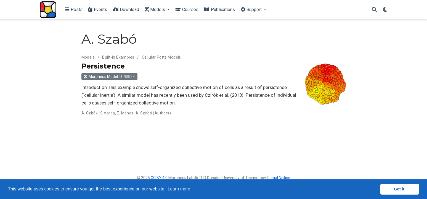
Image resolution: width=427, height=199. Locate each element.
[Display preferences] (385, 10)
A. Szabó (144, 113)
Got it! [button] (399, 189)
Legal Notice (279, 178)
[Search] (374, 10)
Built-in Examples (118, 57)
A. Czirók (89, 113)
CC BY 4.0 (159, 178)
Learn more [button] (179, 189)
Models (88, 57)
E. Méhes (125, 113)
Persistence (103, 66)
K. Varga (107, 113)
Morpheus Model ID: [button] (109, 76)
